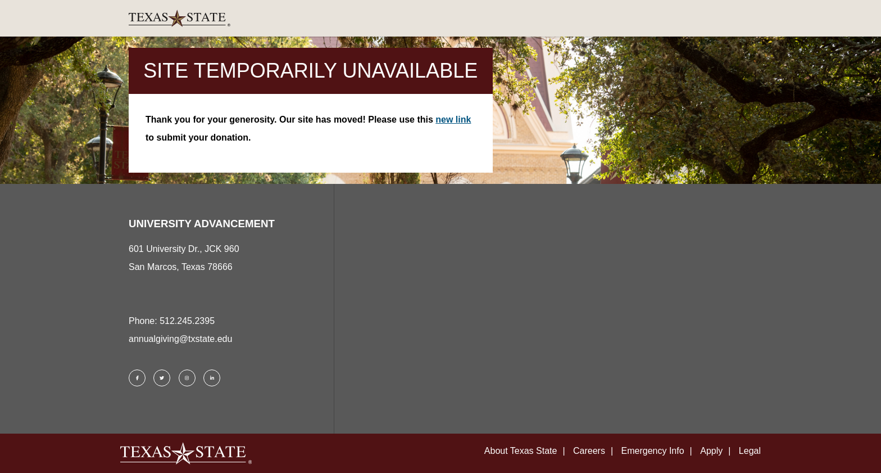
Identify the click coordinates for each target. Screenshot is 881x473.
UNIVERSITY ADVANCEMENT (202, 223)
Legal (750, 451)
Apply (711, 451)
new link (453, 119)
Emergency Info (652, 451)
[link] (440, 18)
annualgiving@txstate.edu (180, 339)
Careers (589, 451)
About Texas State (520, 451)
